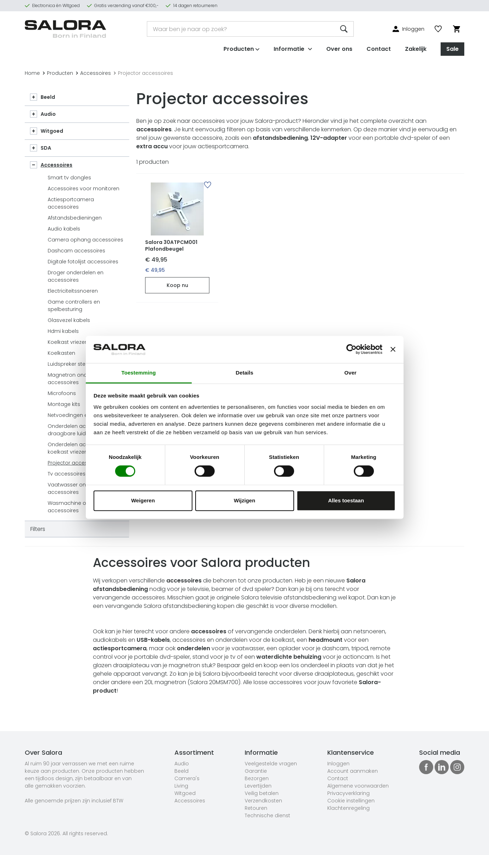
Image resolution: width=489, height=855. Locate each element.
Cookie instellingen (351, 800)
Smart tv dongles (69, 177)
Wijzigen (244, 500)
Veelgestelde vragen (271, 763)
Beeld (48, 97)
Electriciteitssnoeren (73, 290)
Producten (58, 73)
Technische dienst (267, 815)
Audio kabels (64, 228)
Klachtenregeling (348, 808)
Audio (48, 114)
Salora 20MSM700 (214, 682)
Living (181, 785)
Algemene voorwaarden (358, 785)
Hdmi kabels (63, 331)
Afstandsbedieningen (75, 217)
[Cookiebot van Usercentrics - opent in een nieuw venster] (351, 349)
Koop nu (177, 285)
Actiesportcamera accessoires (71, 203)
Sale (452, 49)
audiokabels (110, 640)
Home (32, 73)
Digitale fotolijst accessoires (83, 261)
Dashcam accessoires (76, 250)
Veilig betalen (262, 793)
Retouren (256, 808)
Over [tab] (350, 373)
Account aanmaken (352, 771)
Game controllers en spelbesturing (74, 305)
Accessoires (93, 73)
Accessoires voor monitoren (83, 188)
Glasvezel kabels (69, 320)
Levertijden (258, 785)
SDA (46, 147)
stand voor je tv (213, 657)
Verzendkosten (263, 800)
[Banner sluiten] (392, 349)
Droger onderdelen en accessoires (75, 276)
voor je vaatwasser (220, 648)
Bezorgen (257, 778)
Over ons (339, 49)
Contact (378, 49)
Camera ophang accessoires (85, 239)
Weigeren (143, 500)
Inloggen (338, 763)
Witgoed (52, 130)
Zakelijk (416, 49)
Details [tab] (245, 373)
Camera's (186, 778)
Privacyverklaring (348, 793)
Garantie (256, 771)
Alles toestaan (346, 500)
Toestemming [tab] (138, 373)
